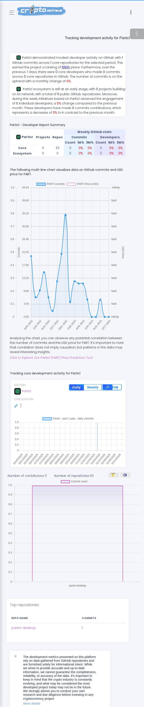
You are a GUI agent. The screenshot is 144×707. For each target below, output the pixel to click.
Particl (22, 391)
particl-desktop (23, 628)
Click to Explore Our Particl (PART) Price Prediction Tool (51, 357)
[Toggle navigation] (12, 13)
